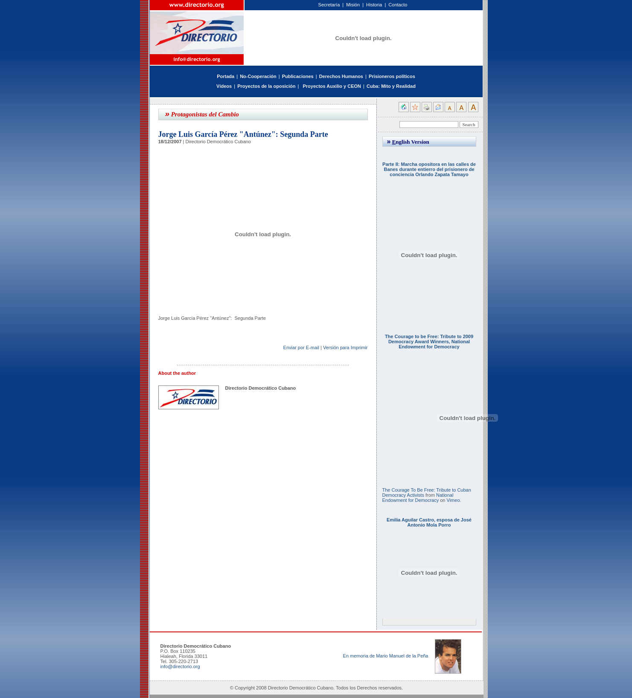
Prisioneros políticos (392, 76)
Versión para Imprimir (345, 347)
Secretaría (329, 4)
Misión (353, 4)
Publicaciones (298, 76)
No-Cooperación (258, 76)
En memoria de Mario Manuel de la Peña (385, 655)
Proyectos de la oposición (266, 86)
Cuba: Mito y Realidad (391, 86)
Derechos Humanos (341, 76)
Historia (374, 4)
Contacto (397, 4)
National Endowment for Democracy (418, 497)
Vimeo (453, 500)
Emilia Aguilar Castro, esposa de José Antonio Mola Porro (429, 522)
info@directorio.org (180, 666)
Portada (225, 76)
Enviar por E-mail (301, 347)
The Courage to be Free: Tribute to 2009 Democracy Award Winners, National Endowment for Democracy (429, 341)
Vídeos (224, 86)
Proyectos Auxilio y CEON (332, 86)
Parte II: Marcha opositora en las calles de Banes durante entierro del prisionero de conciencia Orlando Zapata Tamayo (429, 169)
